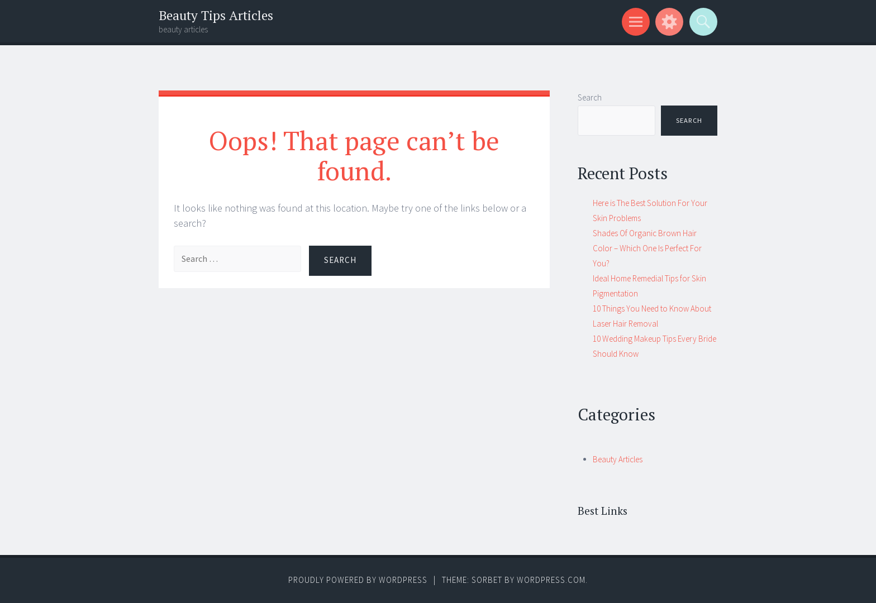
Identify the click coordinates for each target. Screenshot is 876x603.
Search (590, 97)
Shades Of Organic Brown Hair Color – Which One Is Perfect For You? (647, 248)
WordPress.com (551, 580)
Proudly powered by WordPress (357, 580)
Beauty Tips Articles (216, 15)
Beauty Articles (617, 459)
